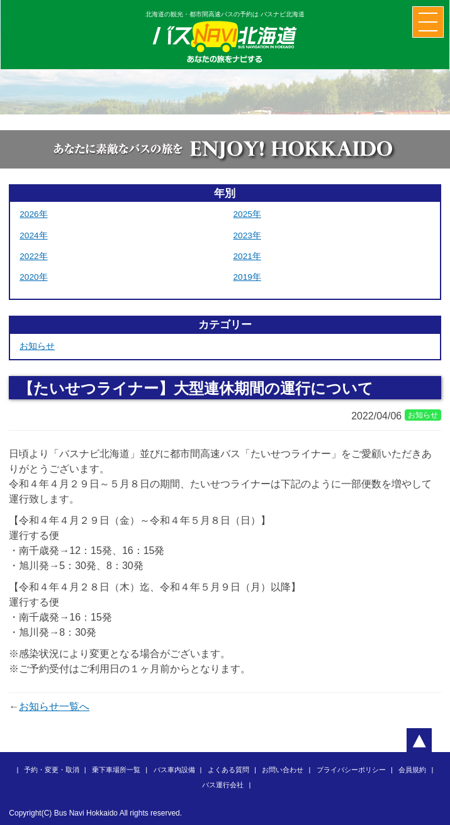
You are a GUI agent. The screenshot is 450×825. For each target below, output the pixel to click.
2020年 (33, 277)
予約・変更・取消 (51, 769)
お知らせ (37, 346)
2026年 (33, 214)
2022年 (33, 256)
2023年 (247, 235)
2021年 (247, 256)
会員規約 (412, 769)
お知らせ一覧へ (54, 706)
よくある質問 (228, 769)
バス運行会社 (223, 785)
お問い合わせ (282, 769)
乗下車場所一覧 (116, 769)
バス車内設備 (174, 769)
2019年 (247, 277)
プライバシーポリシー (351, 769)
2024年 (33, 235)
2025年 (247, 214)
